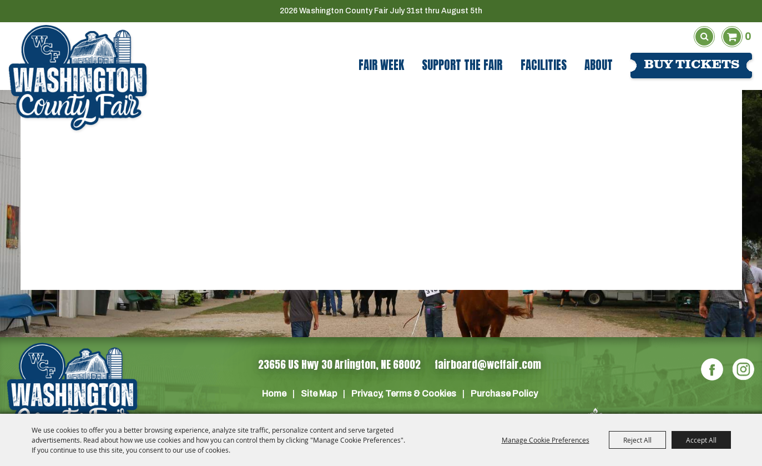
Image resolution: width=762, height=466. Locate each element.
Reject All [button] (637, 439)
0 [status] (748, 36)
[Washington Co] (72, 393)
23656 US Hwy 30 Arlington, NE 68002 (339, 364)
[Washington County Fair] (77, 78)
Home (274, 393)
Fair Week (381, 65)
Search (704, 37)
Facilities (544, 65)
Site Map (319, 393)
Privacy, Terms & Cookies (403, 393)
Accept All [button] (701, 439)
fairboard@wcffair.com (488, 364)
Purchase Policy (504, 393)
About (598, 65)
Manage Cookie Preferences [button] (545, 439)
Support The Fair (462, 65)
